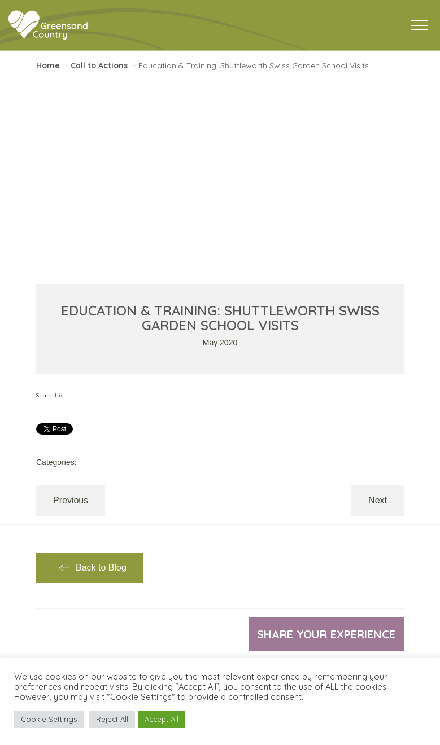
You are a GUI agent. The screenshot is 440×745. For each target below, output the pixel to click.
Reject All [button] (112, 719)
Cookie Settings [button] (49, 719)
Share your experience (326, 634)
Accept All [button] (161, 719)
